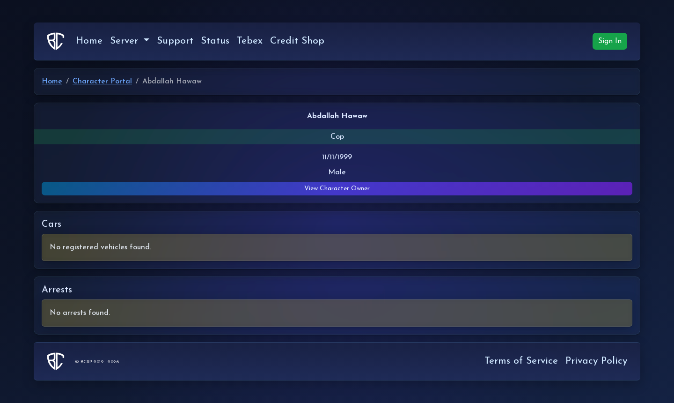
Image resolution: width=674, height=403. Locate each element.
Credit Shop (297, 41)
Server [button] (125, 41)
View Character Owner (337, 188)
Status (215, 41)
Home (89, 41)
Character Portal (102, 81)
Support (175, 41)
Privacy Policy (596, 361)
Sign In (610, 41)
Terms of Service (521, 361)
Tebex (250, 41)
